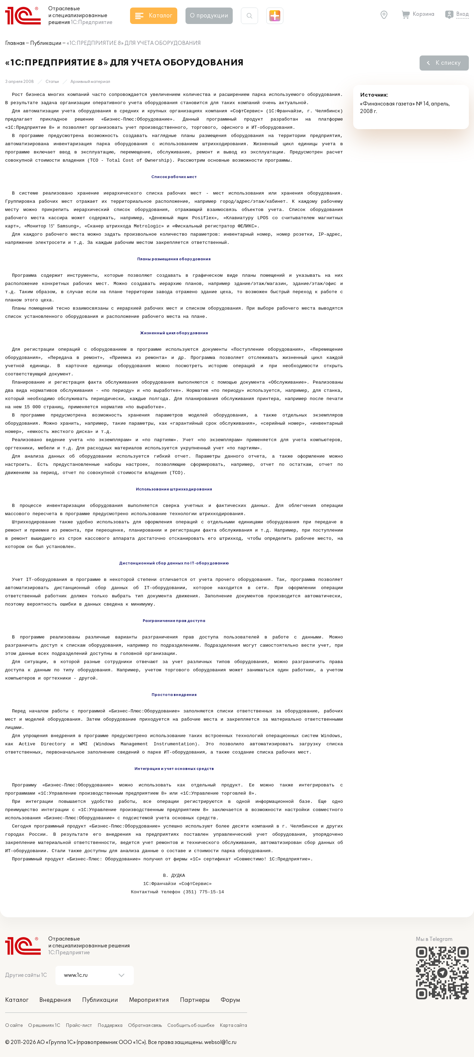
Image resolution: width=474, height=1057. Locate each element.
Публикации (45, 43)
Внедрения (55, 1000)
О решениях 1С (44, 1025)
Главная (15, 43)
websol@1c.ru (220, 1042)
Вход (462, 14)
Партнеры (195, 1000)
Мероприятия (149, 1000)
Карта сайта (233, 1025)
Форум (230, 1000)
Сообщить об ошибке (190, 1025)
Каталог (16, 1000)
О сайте (14, 1025)
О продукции (209, 15)
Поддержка (110, 1025)
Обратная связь (145, 1025)
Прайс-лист (79, 1025)
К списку (448, 63)
